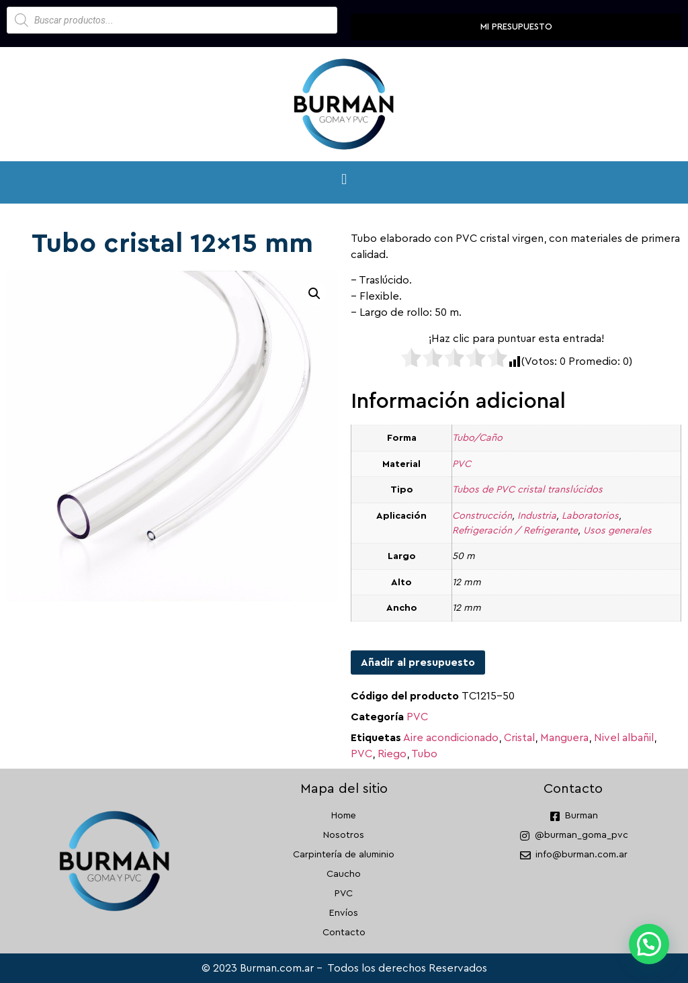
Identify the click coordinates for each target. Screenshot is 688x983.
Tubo (424, 754)
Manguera (564, 737)
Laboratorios (590, 516)
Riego (392, 754)
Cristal (519, 737)
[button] (343, 179)
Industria (536, 516)
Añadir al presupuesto (418, 662)
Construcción (482, 516)
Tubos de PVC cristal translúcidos (527, 489)
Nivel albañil (624, 737)
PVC (461, 464)
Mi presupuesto (516, 26)
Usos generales (617, 530)
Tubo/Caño (477, 438)
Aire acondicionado (451, 737)
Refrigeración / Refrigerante (515, 530)
